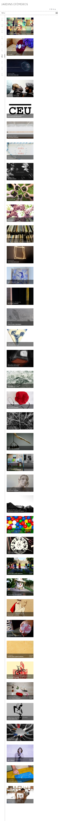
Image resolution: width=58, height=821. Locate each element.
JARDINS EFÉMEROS (14, 4)
